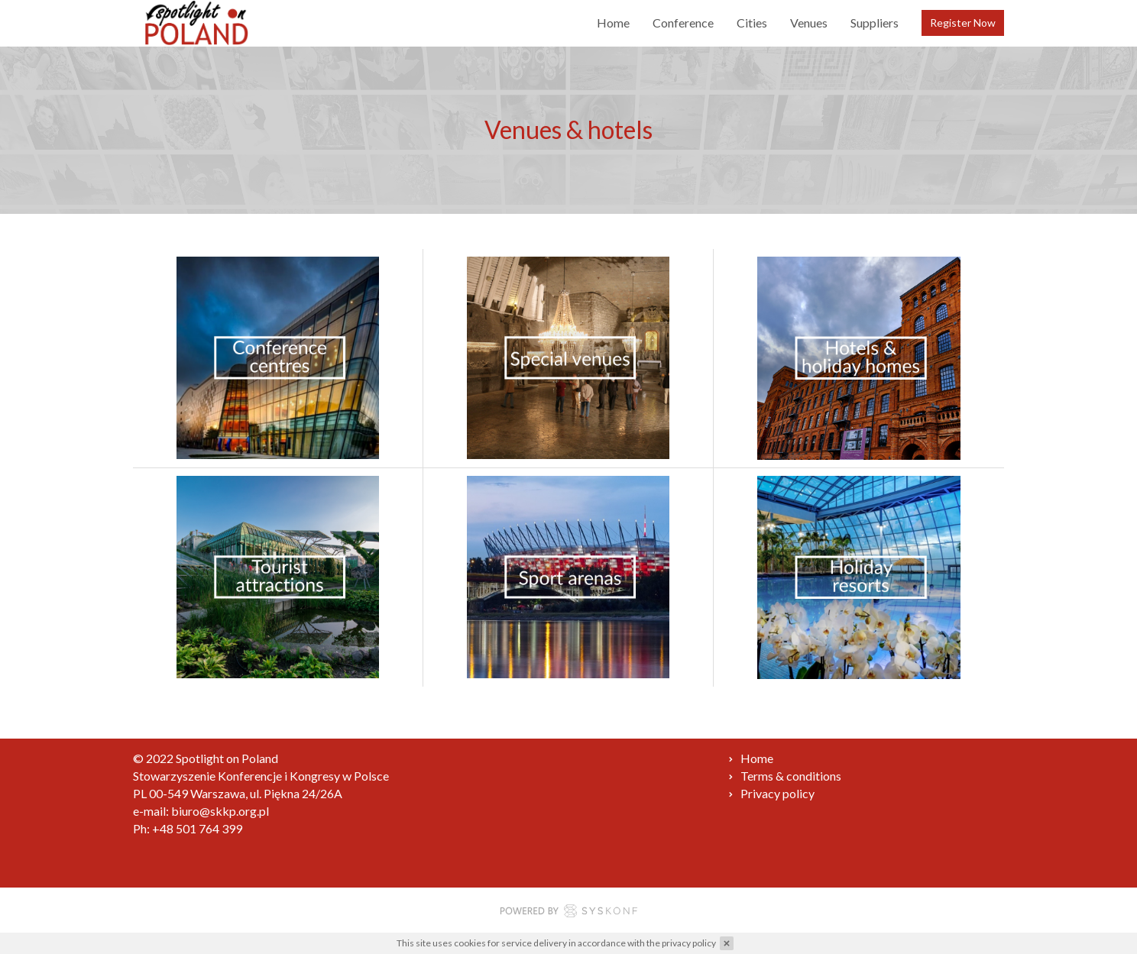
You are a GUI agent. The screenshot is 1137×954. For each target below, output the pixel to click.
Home (613, 22)
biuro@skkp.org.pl (220, 811)
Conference (683, 22)
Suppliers (874, 22)
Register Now (963, 22)
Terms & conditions (790, 775)
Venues (809, 22)
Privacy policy (777, 793)
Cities (752, 22)
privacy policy (689, 943)
